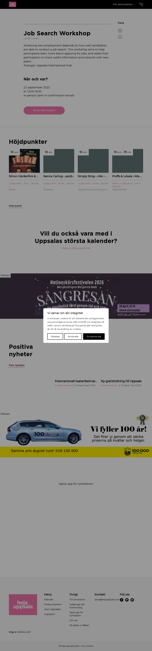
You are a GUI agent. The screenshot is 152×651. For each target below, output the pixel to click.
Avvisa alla (73, 336)
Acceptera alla (94, 336)
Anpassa (55, 336)
